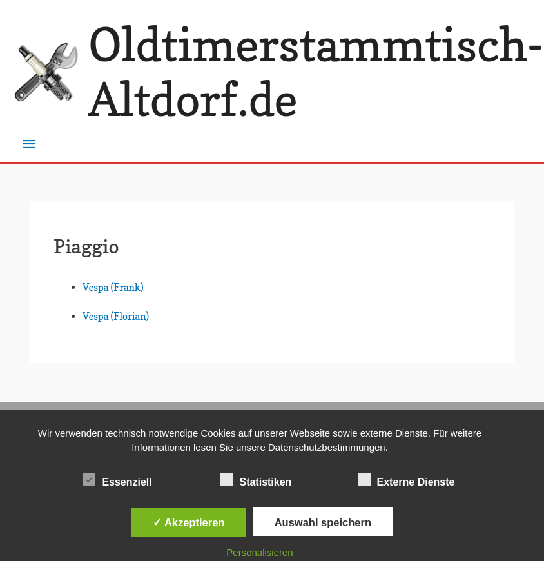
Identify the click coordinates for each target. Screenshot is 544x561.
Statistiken (255, 479)
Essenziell (117, 479)
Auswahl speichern (323, 522)
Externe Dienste (406, 479)
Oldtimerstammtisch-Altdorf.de (315, 72)
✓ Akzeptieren (189, 522)
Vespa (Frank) (113, 287)
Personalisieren (259, 552)
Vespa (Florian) (116, 316)
